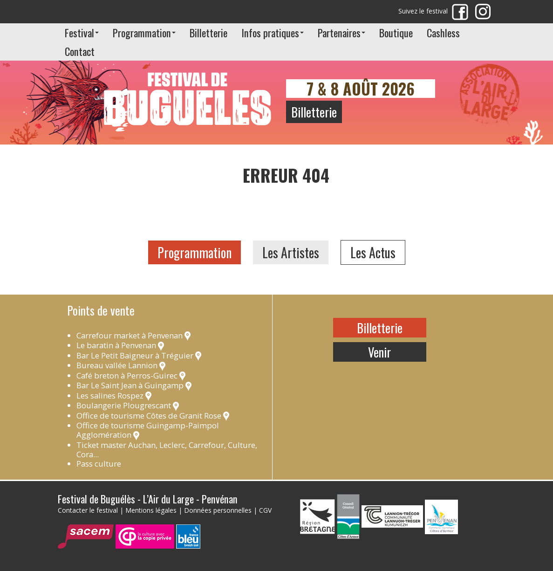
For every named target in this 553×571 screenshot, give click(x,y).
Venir (379, 352)
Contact (80, 51)
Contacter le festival (88, 510)
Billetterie (208, 32)
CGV (265, 510)
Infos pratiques (272, 32)
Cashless (443, 32)
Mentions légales (151, 510)
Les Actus (373, 252)
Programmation (144, 32)
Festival (82, 32)
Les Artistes (290, 252)
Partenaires (341, 32)
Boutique (396, 32)
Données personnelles (218, 510)
